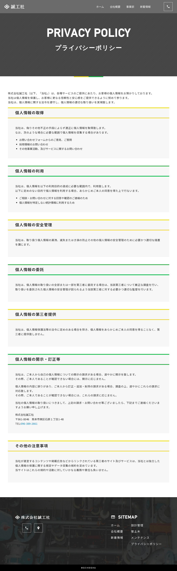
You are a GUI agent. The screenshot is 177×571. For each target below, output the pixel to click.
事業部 (130, 7)
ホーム (100, 7)
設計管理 (137, 525)
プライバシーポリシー (146, 544)
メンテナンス (140, 537)
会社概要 (115, 7)
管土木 (135, 531)
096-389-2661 (29, 423)
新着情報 (145, 7)
